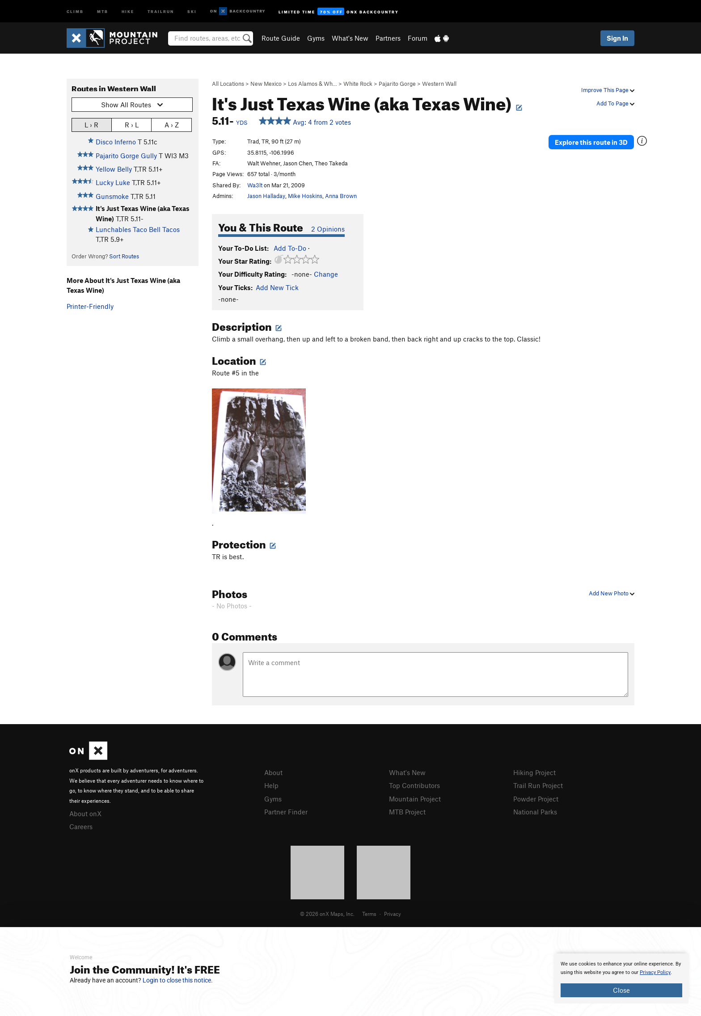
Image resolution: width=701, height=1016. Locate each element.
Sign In (617, 38)
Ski (192, 11)
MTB (102, 11)
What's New (350, 38)
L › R (91, 124)
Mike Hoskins (305, 195)
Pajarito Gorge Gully (126, 156)
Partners (388, 38)
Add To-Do (290, 248)
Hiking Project (534, 772)
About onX (85, 813)
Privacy (392, 914)
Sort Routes (124, 256)
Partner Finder (286, 812)
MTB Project (407, 812)
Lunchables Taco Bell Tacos (138, 229)
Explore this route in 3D (591, 142)
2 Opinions (328, 229)
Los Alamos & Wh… (312, 83)
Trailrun (161, 11)
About (273, 772)
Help (271, 785)
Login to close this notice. (178, 980)
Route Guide (281, 38)
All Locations (228, 83)
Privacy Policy (655, 972)
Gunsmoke (112, 196)
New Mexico (266, 83)
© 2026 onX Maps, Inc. (327, 914)
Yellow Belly (114, 169)
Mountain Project (415, 799)
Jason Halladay (266, 195)
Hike (128, 11)
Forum (417, 38)
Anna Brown (341, 195)
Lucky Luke (113, 182)
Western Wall (439, 83)
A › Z (172, 124)
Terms (369, 914)
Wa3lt (254, 185)
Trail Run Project (538, 785)
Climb (75, 11)
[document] (621, 978)
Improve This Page (607, 89)
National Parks (535, 812)
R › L (132, 124)
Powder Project (535, 799)
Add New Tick (277, 287)
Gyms (316, 38)
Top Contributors (414, 785)
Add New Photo (611, 593)
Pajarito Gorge (397, 83)
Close (621, 990)
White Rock (357, 83)
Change (326, 274)
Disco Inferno (116, 142)
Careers (81, 826)
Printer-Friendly (90, 306)
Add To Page (615, 103)
